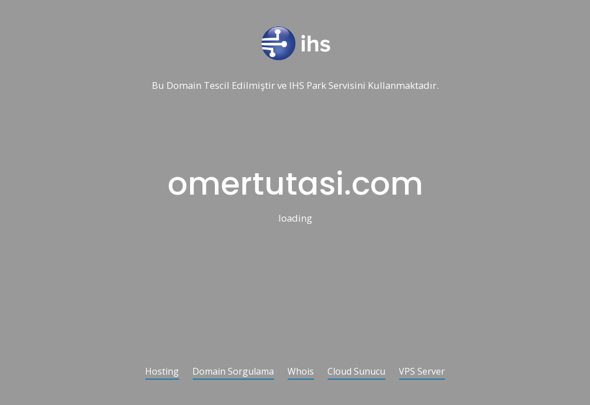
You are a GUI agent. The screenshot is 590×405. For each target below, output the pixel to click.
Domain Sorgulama (233, 372)
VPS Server (422, 372)
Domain (183, 86)
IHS (296, 86)
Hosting (162, 372)
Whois (300, 372)
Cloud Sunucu (356, 372)
